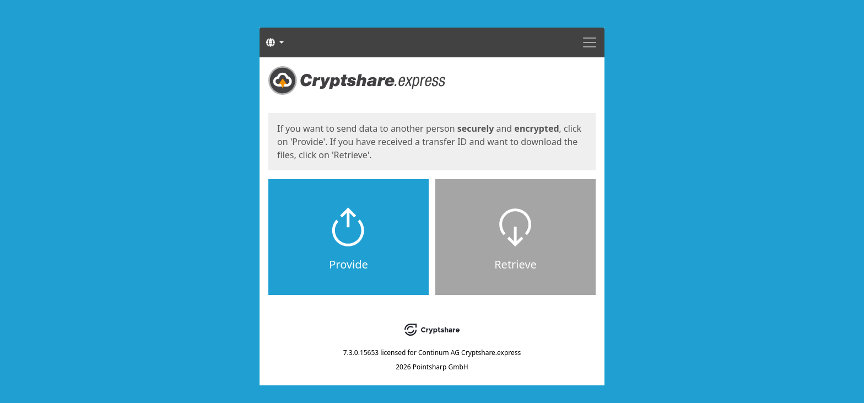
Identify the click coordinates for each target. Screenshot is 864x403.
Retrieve (515, 264)
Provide (348, 264)
